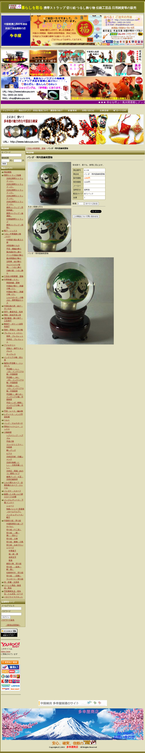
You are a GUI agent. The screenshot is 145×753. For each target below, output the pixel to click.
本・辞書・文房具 (11, 582)
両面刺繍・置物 (13, 283)
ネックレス (11, 354)
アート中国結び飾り (14, 255)
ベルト (7, 420)
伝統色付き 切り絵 (14, 572)
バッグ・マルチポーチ (13, 423)
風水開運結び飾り (13, 258)
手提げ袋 (10, 441)
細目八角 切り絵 (13, 563)
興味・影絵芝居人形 (12, 315)
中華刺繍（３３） (11, 279)
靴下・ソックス (10, 231)
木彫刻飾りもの (13, 245)
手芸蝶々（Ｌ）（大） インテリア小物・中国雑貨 (15, 371)
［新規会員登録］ (13, 625)
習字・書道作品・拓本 (13, 312)
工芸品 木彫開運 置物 (13, 276)
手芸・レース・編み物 (13, 411)
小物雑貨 (8, 432)
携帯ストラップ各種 (12, 175)
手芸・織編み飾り (13, 249)
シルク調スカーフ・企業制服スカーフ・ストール (13, 485)
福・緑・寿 (13, 554)
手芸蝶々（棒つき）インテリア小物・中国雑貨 (14, 397)
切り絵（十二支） (13, 529)
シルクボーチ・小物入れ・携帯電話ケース (14, 300)
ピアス (9, 453)
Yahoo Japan (5, 651)
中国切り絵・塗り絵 (12, 520)
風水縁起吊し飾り (13, 252)
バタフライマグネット (13, 597)
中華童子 (12, 551)
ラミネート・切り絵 (14, 579)
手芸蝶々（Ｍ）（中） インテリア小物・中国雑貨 (15, 380)
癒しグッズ (11, 450)
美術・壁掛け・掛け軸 (13, 330)
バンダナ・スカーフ (12, 491)
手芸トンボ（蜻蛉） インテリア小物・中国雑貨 (14, 405)
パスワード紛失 (7, 620)
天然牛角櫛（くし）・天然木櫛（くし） (14, 465)
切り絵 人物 (12, 538)
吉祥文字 (12, 557)
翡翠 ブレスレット (14, 336)
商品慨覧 (8, 172)
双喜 (10, 560)
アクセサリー (9, 345)
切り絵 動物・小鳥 (14, 542)
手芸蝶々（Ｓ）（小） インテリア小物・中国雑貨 (15, 388)
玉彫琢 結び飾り (13, 261)
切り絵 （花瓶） (13, 576)
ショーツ (10, 506)
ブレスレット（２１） (13, 333)
